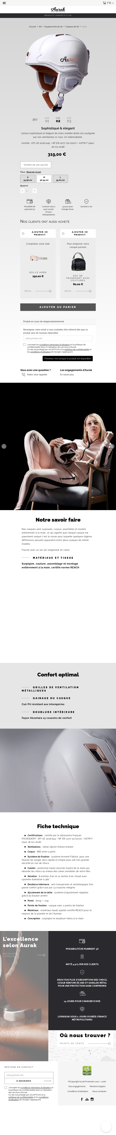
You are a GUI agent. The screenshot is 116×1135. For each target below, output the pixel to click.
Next (112, 455)
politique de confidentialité (76, 358)
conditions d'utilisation (40, 361)
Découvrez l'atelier (11, 964)
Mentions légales (97, 1095)
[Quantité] (28, 199)
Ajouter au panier (58, 316)
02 (58, 120)
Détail (28, 300)
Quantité (24, 195)
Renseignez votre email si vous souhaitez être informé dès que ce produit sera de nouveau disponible (55, 340)
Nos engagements (77, 1095)
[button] (4, 3)
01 (47, 120)
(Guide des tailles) (33, 181)
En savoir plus (67, 383)
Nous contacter (99, 1100)
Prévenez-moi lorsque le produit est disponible (68, 367)
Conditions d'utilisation (78, 1100)
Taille (30, 181)
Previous (4, 455)
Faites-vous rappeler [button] (37, 383)
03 (69, 120)
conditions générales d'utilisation (55, 354)
